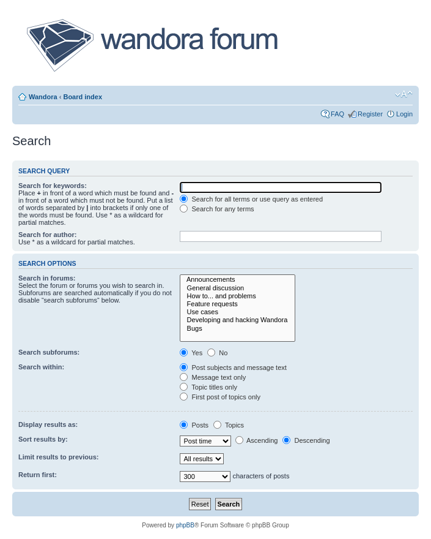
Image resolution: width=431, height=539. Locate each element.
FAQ (337, 114)
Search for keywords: (52, 185)
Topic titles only (208, 387)
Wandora (43, 96)
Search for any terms (217, 209)
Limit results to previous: (58, 457)
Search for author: (47, 234)
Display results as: (48, 424)
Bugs (237, 329)
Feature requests (237, 304)
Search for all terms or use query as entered (251, 199)
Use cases (237, 312)
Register (370, 114)
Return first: (37, 474)
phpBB (185, 525)
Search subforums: (48, 352)
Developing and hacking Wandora (237, 320)
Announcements (237, 280)
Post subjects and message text (233, 367)
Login (404, 114)
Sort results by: (43, 439)
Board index (82, 96)
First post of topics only (220, 397)
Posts (194, 425)
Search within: (41, 367)
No (217, 352)
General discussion (237, 288)
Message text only (213, 377)
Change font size (404, 94)
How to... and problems (237, 296)
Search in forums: (47, 278)
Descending (306, 440)
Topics (228, 425)
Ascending (256, 440)
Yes (191, 352)
